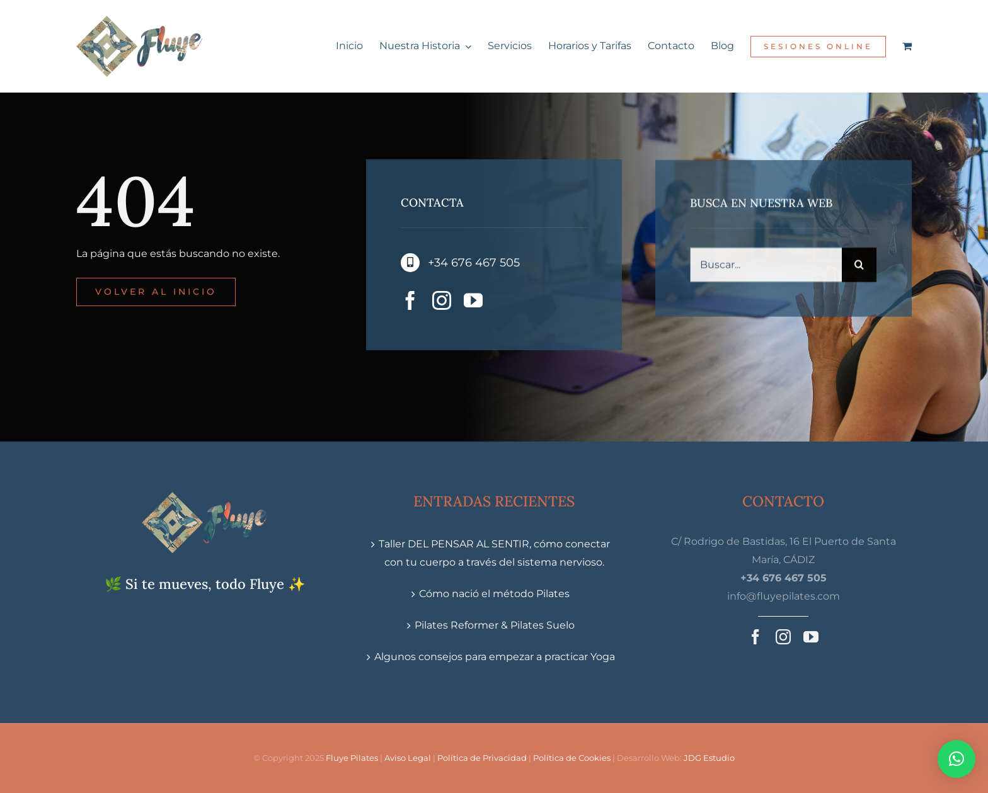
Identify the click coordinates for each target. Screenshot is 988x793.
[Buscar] (859, 266)
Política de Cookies (572, 758)
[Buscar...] (766, 266)
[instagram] (441, 301)
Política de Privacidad (482, 758)
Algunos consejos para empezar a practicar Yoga (494, 657)
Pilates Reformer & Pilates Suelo (495, 625)
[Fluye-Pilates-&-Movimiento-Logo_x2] (139, 20)
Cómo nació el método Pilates (494, 594)
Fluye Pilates (352, 758)
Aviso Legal (407, 758)
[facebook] (410, 301)
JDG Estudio (709, 758)
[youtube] (473, 301)
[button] (956, 759)
